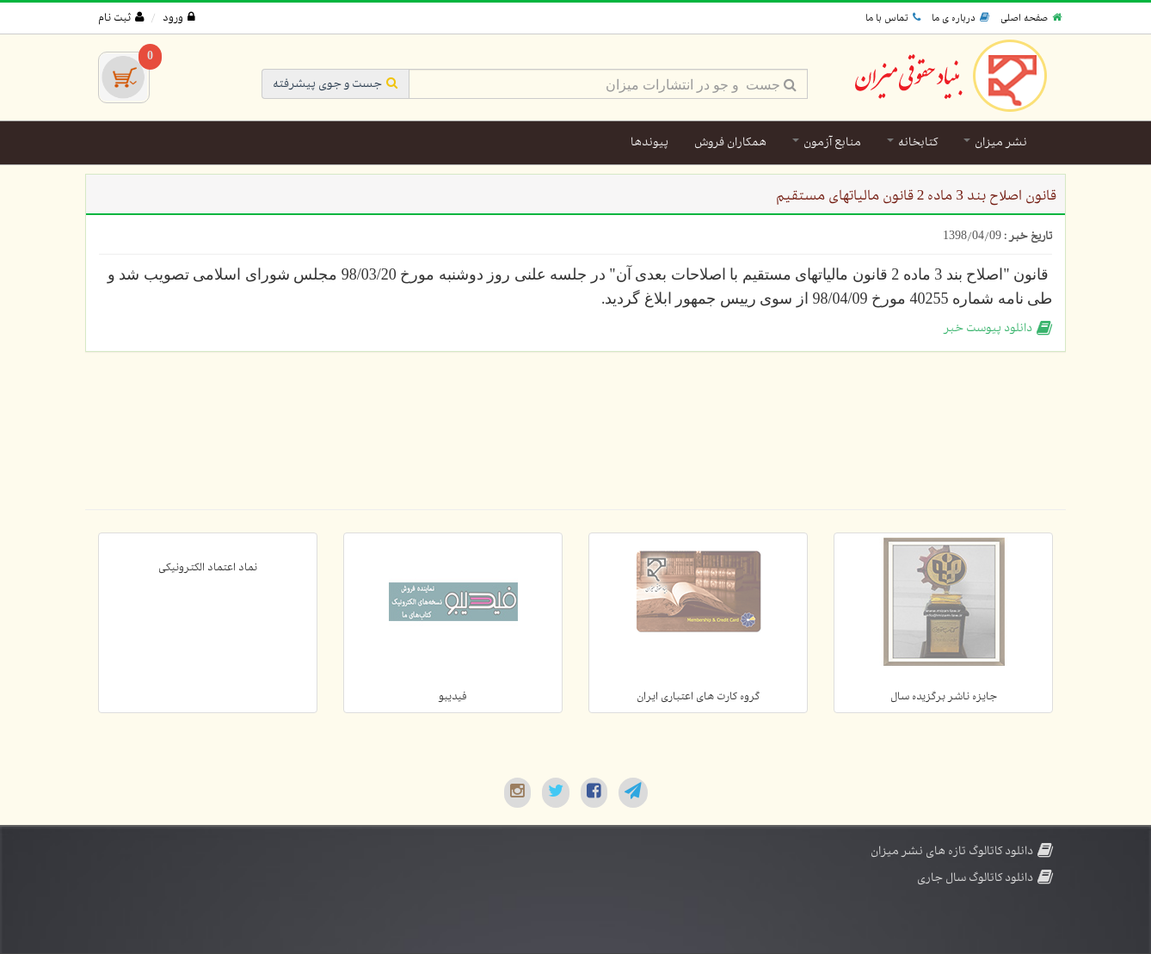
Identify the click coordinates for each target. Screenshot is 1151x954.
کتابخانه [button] (912, 142)
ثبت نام (121, 18)
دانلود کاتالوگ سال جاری (985, 878)
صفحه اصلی (1031, 18)
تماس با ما (892, 18)
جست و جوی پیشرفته (335, 84)
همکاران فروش (730, 142)
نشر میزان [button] (995, 142)
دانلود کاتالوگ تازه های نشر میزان (962, 851)
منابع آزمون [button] (826, 142)
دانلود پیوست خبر (998, 328)
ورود (179, 18)
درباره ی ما (960, 18)
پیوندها (649, 142)
